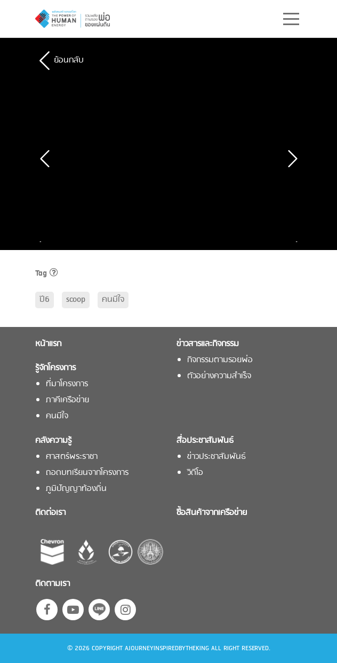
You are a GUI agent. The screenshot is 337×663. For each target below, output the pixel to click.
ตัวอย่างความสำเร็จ (219, 376)
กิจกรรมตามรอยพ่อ (220, 360)
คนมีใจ (113, 300)
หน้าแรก (48, 344)
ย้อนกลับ (69, 60)
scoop (75, 300)
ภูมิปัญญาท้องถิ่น (76, 489)
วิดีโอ (195, 473)
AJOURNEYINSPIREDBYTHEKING (167, 648)
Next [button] (294, 241)
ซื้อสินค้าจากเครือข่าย (211, 513)
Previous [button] (43, 241)
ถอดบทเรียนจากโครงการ (87, 473)
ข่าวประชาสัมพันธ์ (216, 457)
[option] (109, 241)
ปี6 (44, 300)
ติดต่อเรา (50, 513)
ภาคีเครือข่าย (67, 400)
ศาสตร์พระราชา (72, 457)
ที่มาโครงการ (67, 384)
